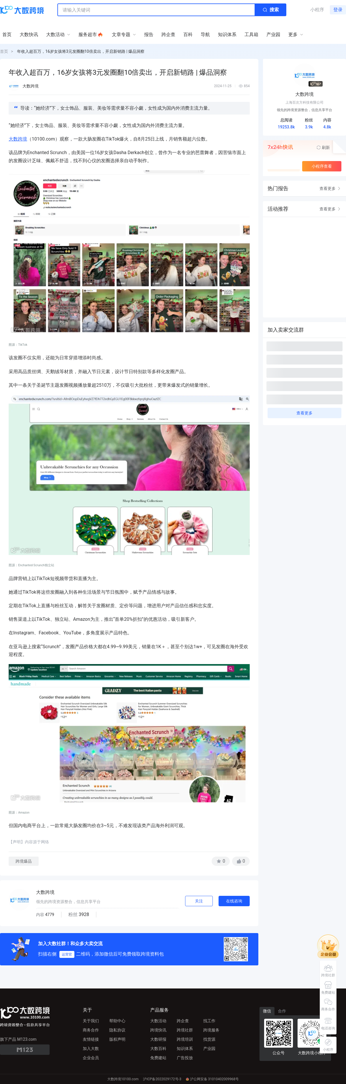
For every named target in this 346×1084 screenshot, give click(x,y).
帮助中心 (117, 1020)
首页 (4, 51)
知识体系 (185, 1048)
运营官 (67, 954)
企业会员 (91, 1057)
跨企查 (183, 1020)
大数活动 (158, 1020)
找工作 (209, 1020)
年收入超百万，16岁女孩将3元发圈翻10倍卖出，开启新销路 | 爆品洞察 (80, 51)
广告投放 (185, 1057)
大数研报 (158, 1039)
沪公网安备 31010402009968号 (212, 1079)
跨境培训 (185, 1039)
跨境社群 (185, 1030)
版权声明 (117, 1039)
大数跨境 (18, 139)
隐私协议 (117, 1030)
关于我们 (91, 1020)
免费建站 (158, 1057)
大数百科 (158, 1048)
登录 (338, 9)
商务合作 (91, 1030)
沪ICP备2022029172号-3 (162, 1079)
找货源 (209, 1039)
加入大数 (91, 1048)
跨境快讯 (158, 1030)
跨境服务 (211, 1030)
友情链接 (91, 1039)
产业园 (209, 1048)
